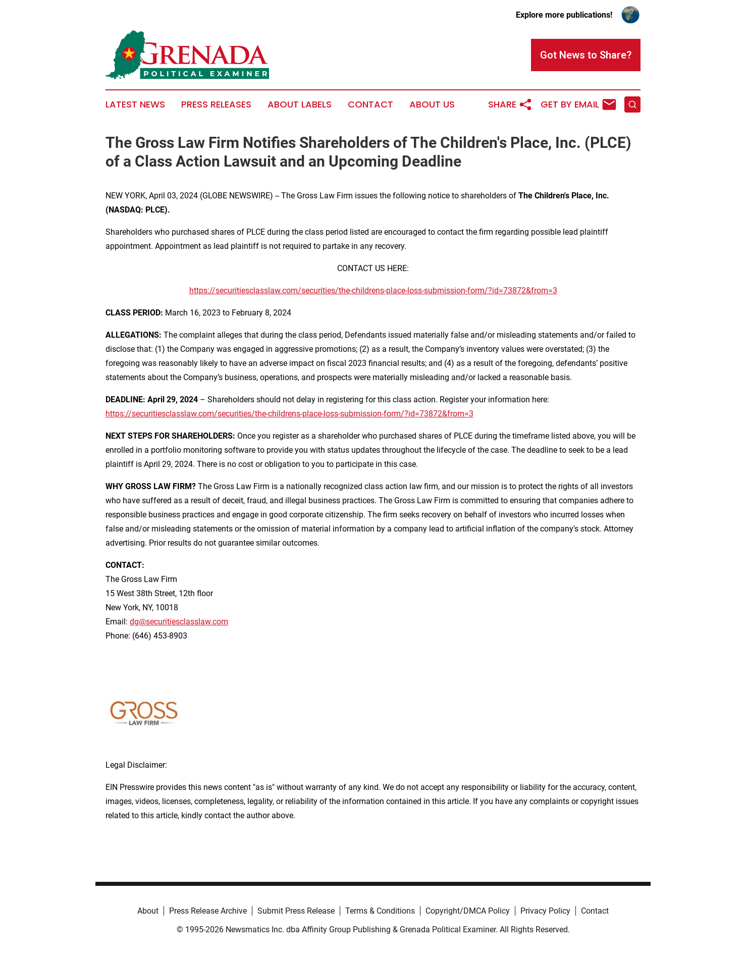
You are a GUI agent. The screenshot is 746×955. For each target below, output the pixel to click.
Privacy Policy (545, 911)
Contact (370, 104)
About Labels (300, 104)
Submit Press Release (296, 911)
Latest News (135, 104)
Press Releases (216, 104)
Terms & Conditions (380, 911)
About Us (432, 104)
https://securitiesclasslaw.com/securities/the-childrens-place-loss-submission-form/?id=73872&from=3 (373, 290)
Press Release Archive (208, 911)
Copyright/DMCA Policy (467, 911)
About (147, 911)
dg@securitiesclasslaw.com (179, 621)
